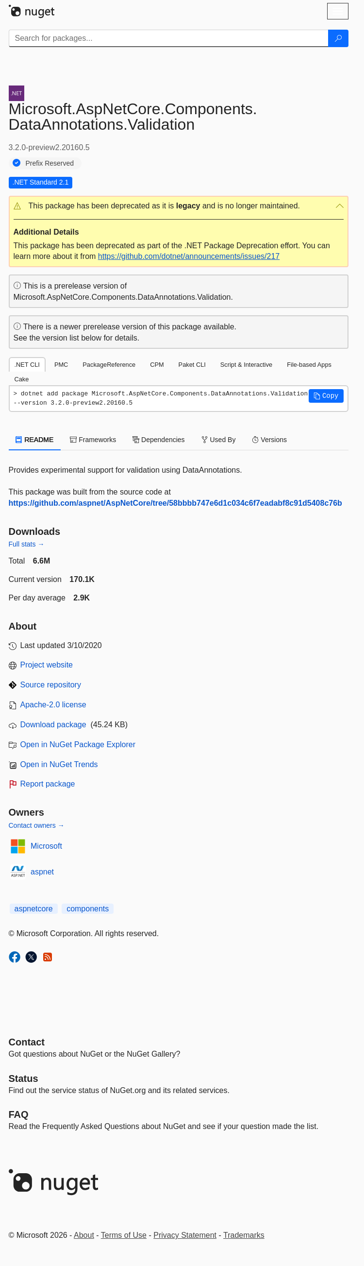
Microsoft (46, 846)
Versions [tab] (269, 440)
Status (23, 1078)
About (84, 1235)
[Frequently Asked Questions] (19, 1114)
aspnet (42, 872)
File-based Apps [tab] (309, 364)
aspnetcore (34, 909)
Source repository (50, 685)
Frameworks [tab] (93, 440)
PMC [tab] (61, 364)
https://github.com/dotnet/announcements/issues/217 (189, 256)
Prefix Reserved (50, 163)
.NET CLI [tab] (27, 364)
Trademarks (244, 1235)
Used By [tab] (218, 440)
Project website (46, 665)
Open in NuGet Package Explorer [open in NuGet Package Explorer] (77, 744)
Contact (27, 1042)
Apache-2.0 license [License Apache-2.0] (53, 705)
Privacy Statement (184, 1235)
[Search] (338, 38)
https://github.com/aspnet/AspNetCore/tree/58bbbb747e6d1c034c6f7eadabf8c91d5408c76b (175, 503)
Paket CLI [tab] (192, 364)
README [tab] (35, 440)
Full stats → (27, 544)
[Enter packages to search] (169, 38)
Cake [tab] (22, 379)
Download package (53, 724)
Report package (47, 784)
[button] (179, 206)
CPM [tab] (157, 364)
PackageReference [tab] (109, 364)
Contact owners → (37, 825)
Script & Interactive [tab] (246, 364)
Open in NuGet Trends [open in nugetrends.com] (59, 764)
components (87, 909)
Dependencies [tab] (158, 440)
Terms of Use (124, 1235)
